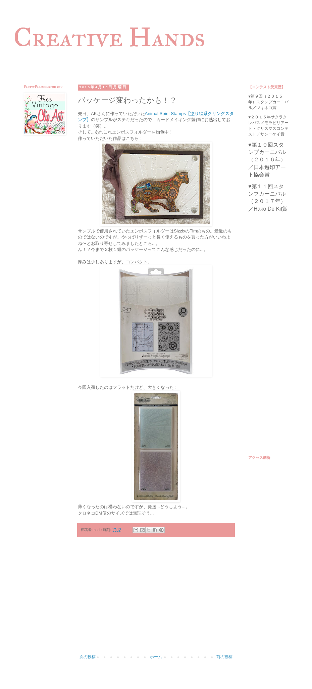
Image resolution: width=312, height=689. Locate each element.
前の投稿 (224, 656)
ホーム (156, 656)
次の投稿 (88, 656)
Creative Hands (109, 37)
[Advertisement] (156, 599)
